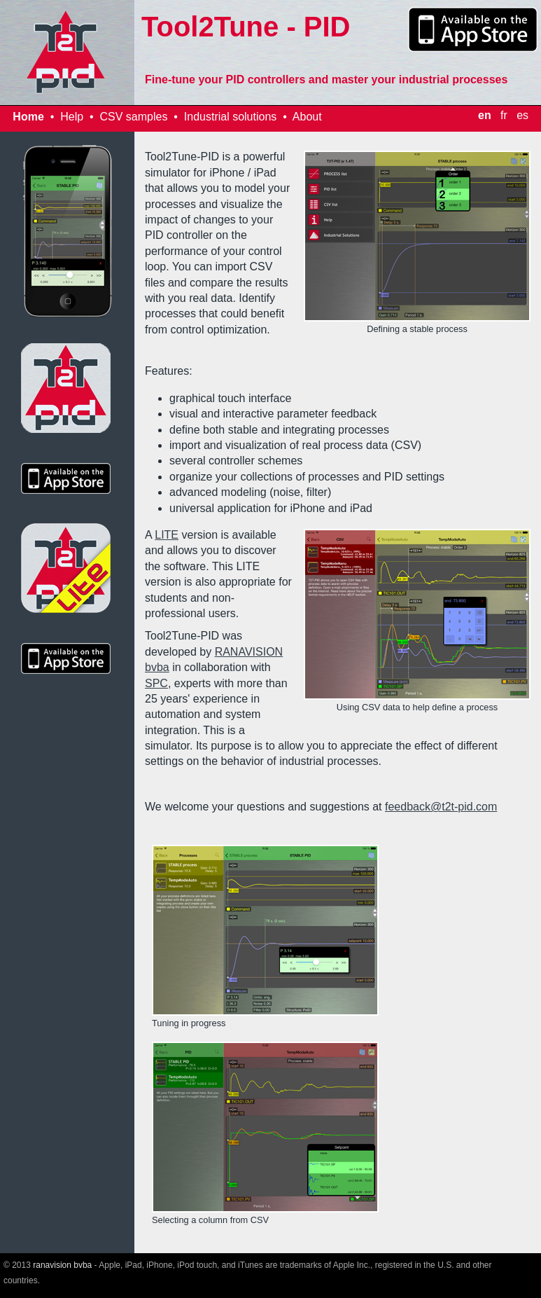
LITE (166, 535)
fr (503, 115)
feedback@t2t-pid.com (441, 807)
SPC (156, 683)
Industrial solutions (230, 117)
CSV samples (133, 117)
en (484, 115)
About (307, 117)
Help (71, 117)
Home (28, 117)
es (522, 115)
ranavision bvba (62, 1265)
